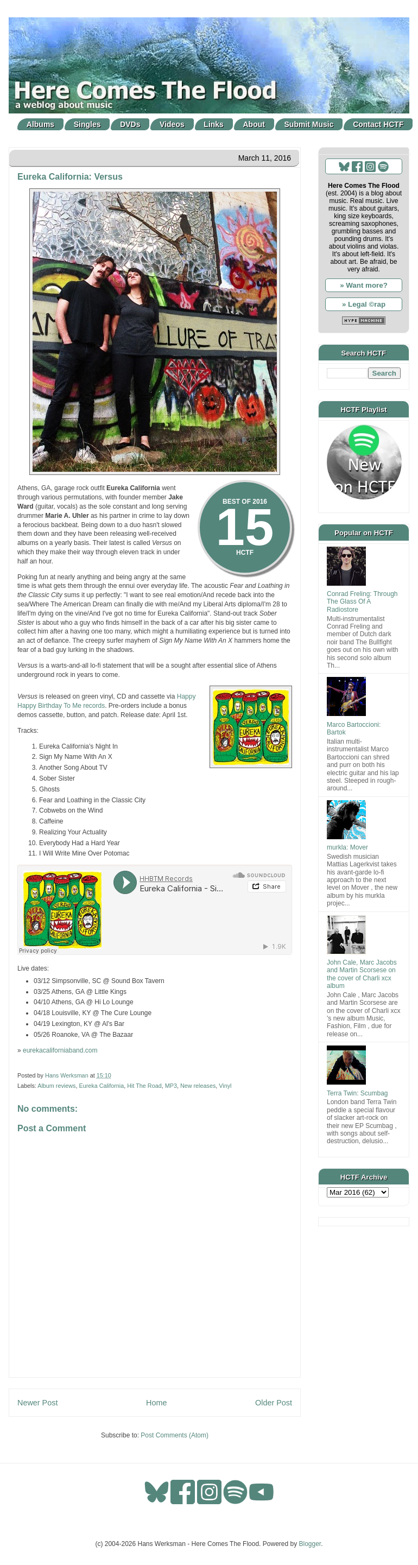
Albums (40, 124)
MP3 (171, 1085)
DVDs (130, 124)
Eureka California (101, 1085)
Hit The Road (144, 1085)
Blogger (310, 1544)
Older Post (273, 1402)
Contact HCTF (378, 124)
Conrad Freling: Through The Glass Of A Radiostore (362, 601)
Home (156, 1402)
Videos (172, 124)
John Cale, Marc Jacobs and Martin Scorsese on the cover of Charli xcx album (362, 974)
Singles (87, 124)
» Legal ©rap (363, 304)
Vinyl (225, 1085)
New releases (198, 1085)
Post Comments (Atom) (174, 1435)
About (254, 124)
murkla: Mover (347, 847)
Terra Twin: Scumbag (357, 1093)
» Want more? (364, 285)
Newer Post (37, 1402)
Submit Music (309, 124)
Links (214, 124)
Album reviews (56, 1085)
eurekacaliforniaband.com (60, 1050)
